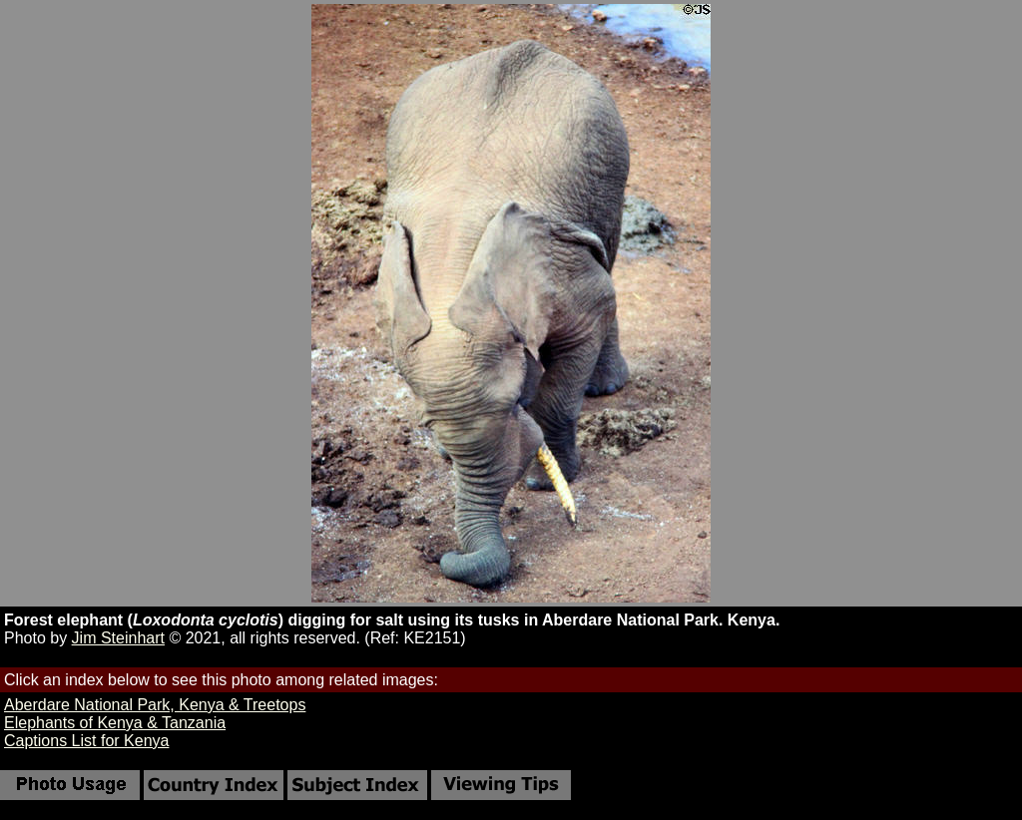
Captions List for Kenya (86, 740)
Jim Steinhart (118, 637)
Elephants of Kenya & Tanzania (115, 722)
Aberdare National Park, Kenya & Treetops (154, 704)
